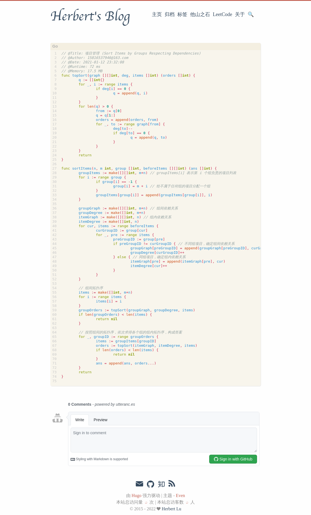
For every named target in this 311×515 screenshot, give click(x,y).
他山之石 (200, 14)
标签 (182, 14)
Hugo (137, 495)
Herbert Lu (171, 508)
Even (180, 495)
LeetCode (222, 14)
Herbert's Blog (90, 16)
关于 (240, 14)
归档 (170, 14)
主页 (157, 14)
